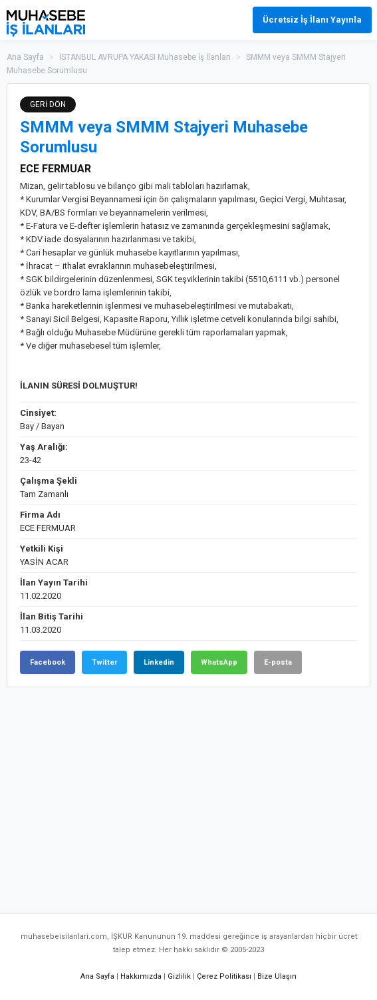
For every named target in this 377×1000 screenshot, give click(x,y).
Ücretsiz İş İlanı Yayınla (312, 20)
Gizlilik (179, 976)
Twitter (104, 662)
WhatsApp (219, 662)
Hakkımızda (141, 976)
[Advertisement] (188, 794)
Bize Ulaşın (277, 976)
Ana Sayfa (25, 57)
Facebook (47, 662)
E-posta (278, 662)
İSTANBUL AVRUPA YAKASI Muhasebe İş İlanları (145, 57)
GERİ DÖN (48, 104)
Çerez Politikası (224, 976)
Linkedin (159, 662)
